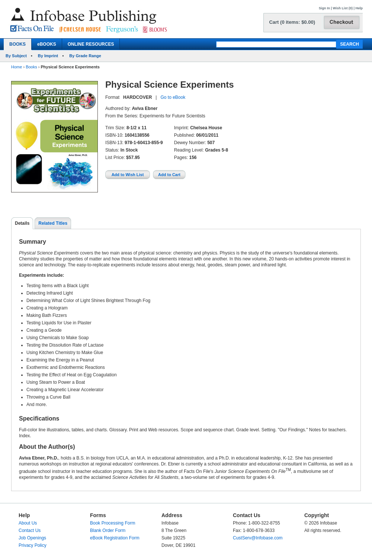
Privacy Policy (32, 545)
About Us (28, 523)
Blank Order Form (107, 530)
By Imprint (48, 55)
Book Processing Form (112, 523)
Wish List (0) (343, 8)
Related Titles (52, 223)
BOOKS (17, 44)
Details (22, 223)
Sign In (324, 8)
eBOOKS (46, 44)
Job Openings (32, 538)
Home (16, 67)
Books (31, 67)
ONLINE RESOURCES (91, 44)
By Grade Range (85, 55)
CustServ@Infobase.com (258, 538)
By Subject (16, 55)
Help (359, 8)
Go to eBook (172, 97)
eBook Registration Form (115, 538)
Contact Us (30, 530)
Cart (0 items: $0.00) (292, 22)
